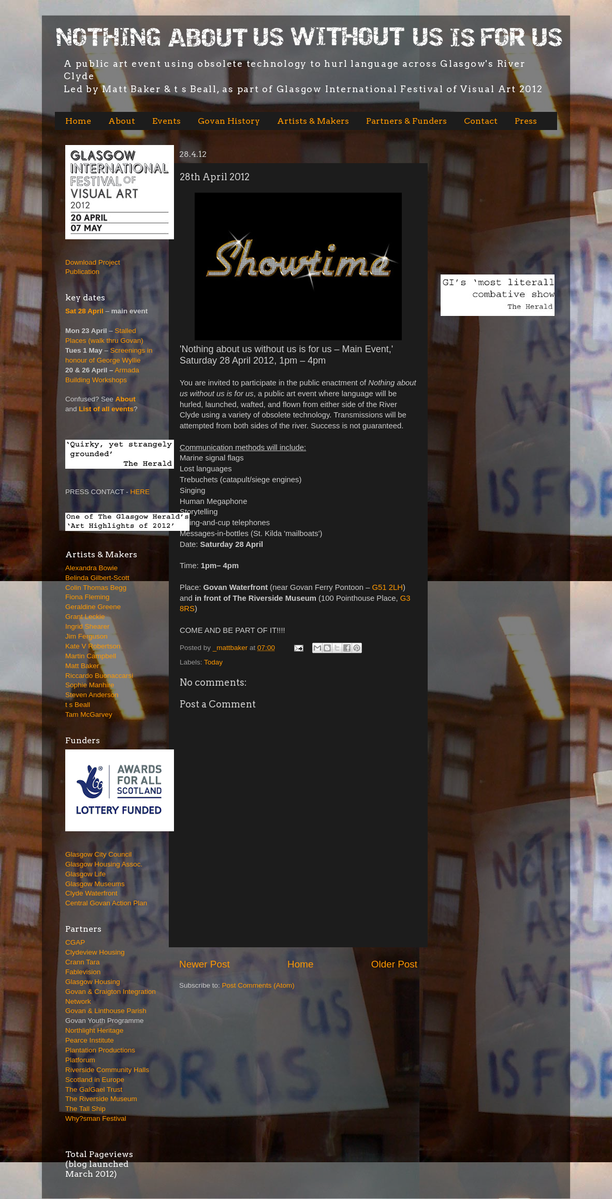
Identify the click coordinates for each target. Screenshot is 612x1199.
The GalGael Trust (93, 1089)
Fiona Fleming (87, 597)
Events (166, 121)
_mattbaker (231, 648)
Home (78, 121)
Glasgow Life (85, 874)
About (121, 121)
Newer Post (204, 964)
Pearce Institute (89, 1040)
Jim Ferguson (86, 636)
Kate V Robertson (93, 646)
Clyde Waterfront (91, 893)
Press (526, 121)
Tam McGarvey (88, 714)
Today (213, 662)
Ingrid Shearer (87, 626)
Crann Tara (82, 962)
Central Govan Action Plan (106, 903)
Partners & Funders (406, 121)
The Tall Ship (85, 1109)
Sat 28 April (84, 311)
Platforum (80, 1060)
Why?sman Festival (95, 1118)
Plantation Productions (100, 1050)
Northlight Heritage (94, 1030)
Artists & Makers (313, 121)
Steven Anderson (92, 695)
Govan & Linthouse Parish (106, 1011)
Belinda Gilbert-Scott (97, 578)
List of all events (106, 409)
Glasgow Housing (92, 982)
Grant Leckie (85, 616)
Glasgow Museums (95, 884)
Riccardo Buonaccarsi (99, 676)
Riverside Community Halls (107, 1070)
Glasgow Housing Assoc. (103, 864)
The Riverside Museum (101, 1099)
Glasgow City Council (98, 854)
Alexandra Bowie (91, 568)
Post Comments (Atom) (258, 985)
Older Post (394, 964)
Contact (481, 121)
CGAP (75, 942)
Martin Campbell (90, 656)
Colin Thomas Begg (95, 587)
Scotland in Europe (94, 1080)
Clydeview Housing (95, 952)
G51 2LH (387, 587)
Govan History (229, 121)
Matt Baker (82, 666)
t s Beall (77, 705)
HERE (140, 492)
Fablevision (82, 972)
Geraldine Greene (93, 607)
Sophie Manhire (89, 685)
